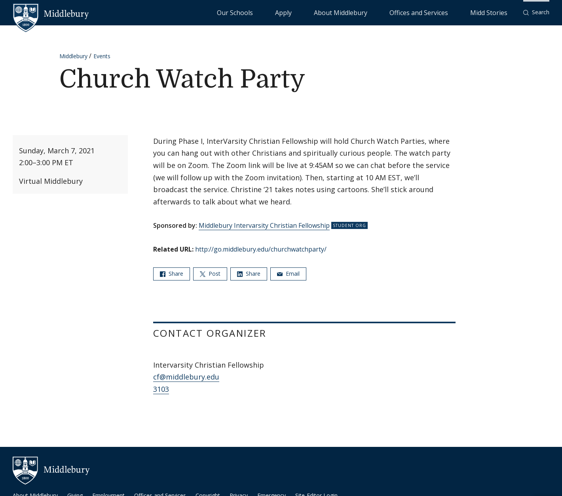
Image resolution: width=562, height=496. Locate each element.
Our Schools (316, 12)
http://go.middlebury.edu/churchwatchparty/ (261, 249)
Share (171, 273)
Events (101, 56)
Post (210, 273)
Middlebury (73, 56)
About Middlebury (387, 12)
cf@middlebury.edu (186, 377)
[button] (536, 12)
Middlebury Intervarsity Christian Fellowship (264, 225)
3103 (161, 389)
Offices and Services (446, 12)
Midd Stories (497, 12)
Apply (348, 12)
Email (288, 273)
